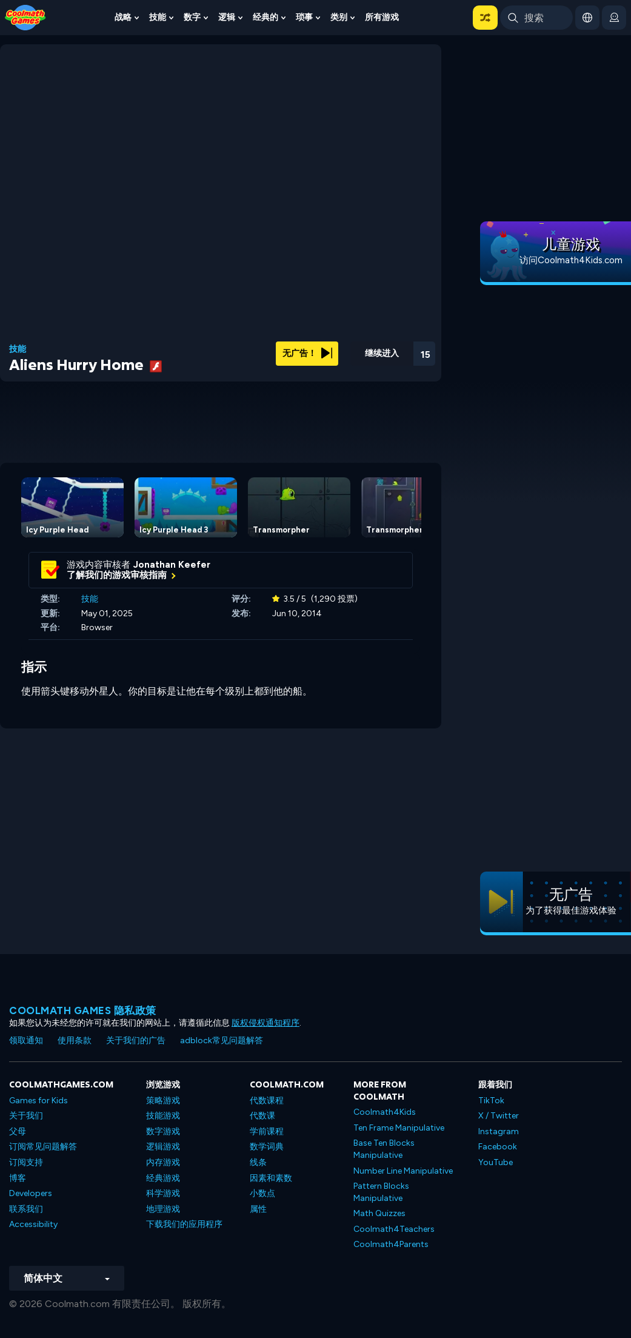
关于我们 (26, 1116)
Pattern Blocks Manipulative (381, 1192)
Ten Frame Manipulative (398, 1128)
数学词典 (267, 1146)
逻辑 (226, 17)
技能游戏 (163, 1116)
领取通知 (26, 1040)
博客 (17, 1178)
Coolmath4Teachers (394, 1229)
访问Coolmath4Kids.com (571, 260)
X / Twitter (498, 1116)
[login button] (614, 17)
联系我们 (26, 1209)
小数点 (262, 1193)
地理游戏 (163, 1209)
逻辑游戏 (163, 1146)
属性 (258, 1209)
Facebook (497, 1146)
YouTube (495, 1162)
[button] (485, 17)
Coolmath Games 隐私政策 (82, 1010)
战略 (123, 17)
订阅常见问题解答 (43, 1146)
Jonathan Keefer (171, 564)
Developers (30, 1193)
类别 (338, 17)
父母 (17, 1131)
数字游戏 (163, 1131)
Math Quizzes (379, 1213)
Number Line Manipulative (403, 1171)
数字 (192, 17)
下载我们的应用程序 (184, 1224)
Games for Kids (38, 1100)
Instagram (498, 1131)
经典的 (265, 17)
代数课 (262, 1116)
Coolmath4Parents (391, 1244)
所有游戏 (382, 17)
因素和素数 (271, 1178)
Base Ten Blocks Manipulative (384, 1149)
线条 (258, 1162)
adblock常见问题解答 (221, 1040)
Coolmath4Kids (384, 1112)
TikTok (491, 1100)
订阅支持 (26, 1162)
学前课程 (267, 1131)
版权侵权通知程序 (265, 1023)
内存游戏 (163, 1162)
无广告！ (307, 353)
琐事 (304, 17)
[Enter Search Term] (536, 17)
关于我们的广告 (135, 1040)
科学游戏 (163, 1193)
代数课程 (267, 1100)
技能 (157, 17)
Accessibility (33, 1224)
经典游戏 (163, 1178)
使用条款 (75, 1040)
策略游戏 (163, 1100)
